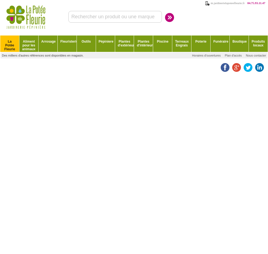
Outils (86, 41)
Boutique (239, 41)
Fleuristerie (68, 41)
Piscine (162, 41)
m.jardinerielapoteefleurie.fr (228, 3)
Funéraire (220, 41)
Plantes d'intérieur (145, 43)
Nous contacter (256, 55)
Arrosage (48, 41)
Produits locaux (258, 43)
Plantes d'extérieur (126, 43)
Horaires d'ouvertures (206, 55)
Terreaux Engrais (182, 43)
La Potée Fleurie (9, 45)
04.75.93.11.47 (256, 3)
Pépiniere (106, 41)
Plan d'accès (233, 55)
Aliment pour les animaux (29, 45)
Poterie (200, 41)
